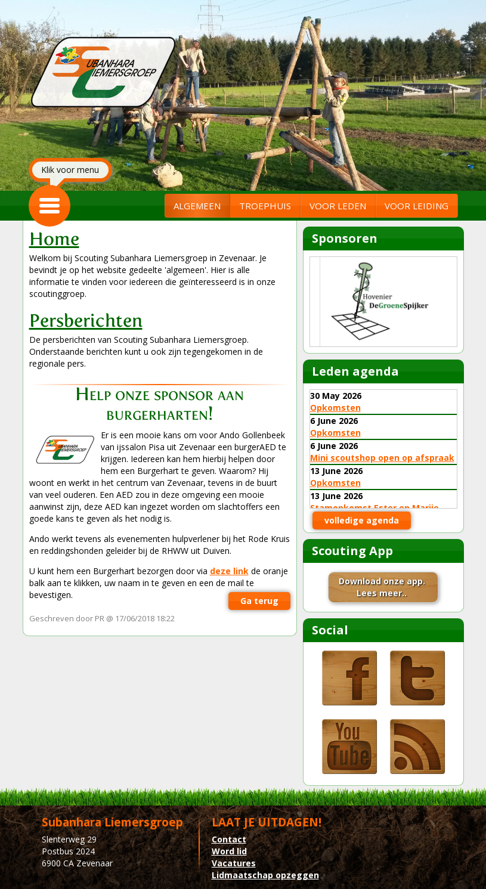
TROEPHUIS (265, 206)
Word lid (229, 851)
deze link (229, 571)
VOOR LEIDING (416, 206)
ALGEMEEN (197, 206)
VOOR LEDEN (337, 206)
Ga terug (259, 600)
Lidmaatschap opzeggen (265, 875)
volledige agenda (361, 520)
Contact (229, 839)
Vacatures (234, 863)
